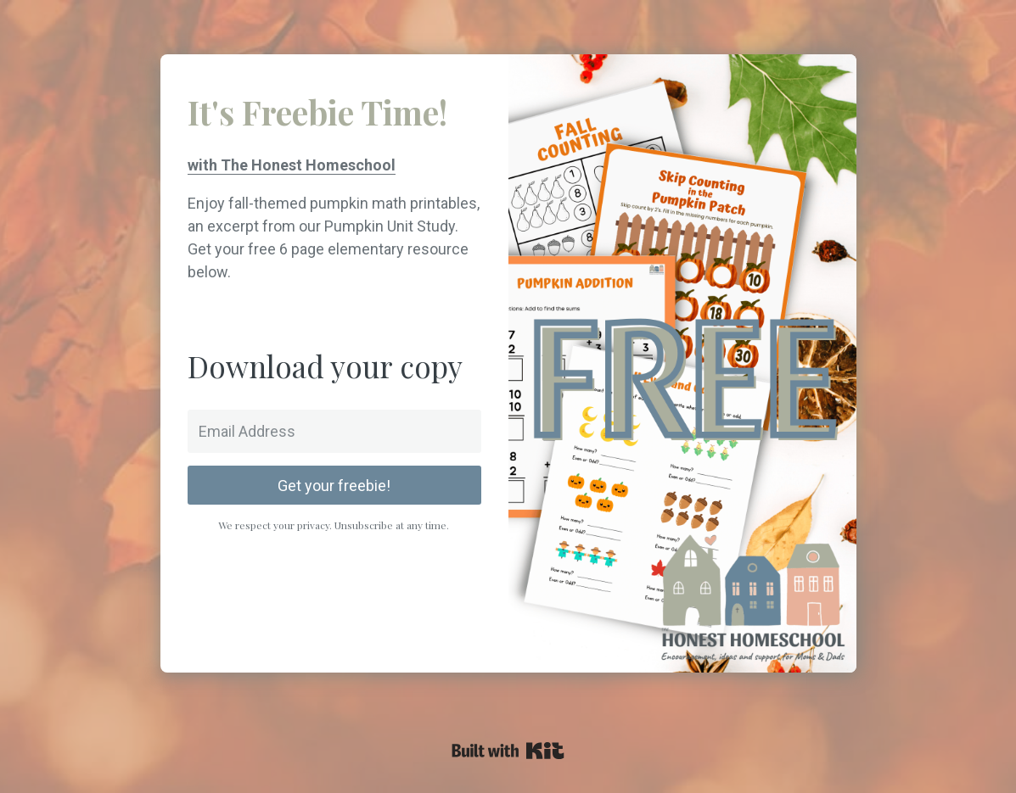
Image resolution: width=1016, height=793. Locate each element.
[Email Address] (334, 431)
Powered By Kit (508, 750)
